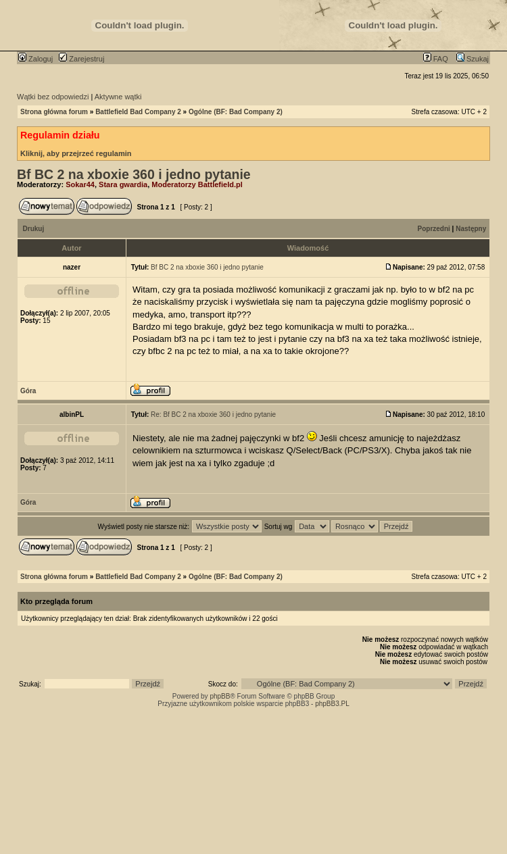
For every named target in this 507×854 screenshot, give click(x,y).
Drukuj (34, 228)
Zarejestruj (81, 59)
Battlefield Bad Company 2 (138, 112)
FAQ (435, 59)
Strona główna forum (54, 112)
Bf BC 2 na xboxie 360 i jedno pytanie (134, 174)
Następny (471, 228)
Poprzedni (434, 228)
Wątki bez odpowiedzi (53, 97)
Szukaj (472, 59)
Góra (28, 391)
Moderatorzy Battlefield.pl (196, 184)
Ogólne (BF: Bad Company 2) (236, 112)
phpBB (220, 696)
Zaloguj (35, 59)
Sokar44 (80, 184)
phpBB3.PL (332, 703)
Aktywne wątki (118, 97)
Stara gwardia (123, 184)
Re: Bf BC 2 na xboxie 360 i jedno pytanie (213, 414)
